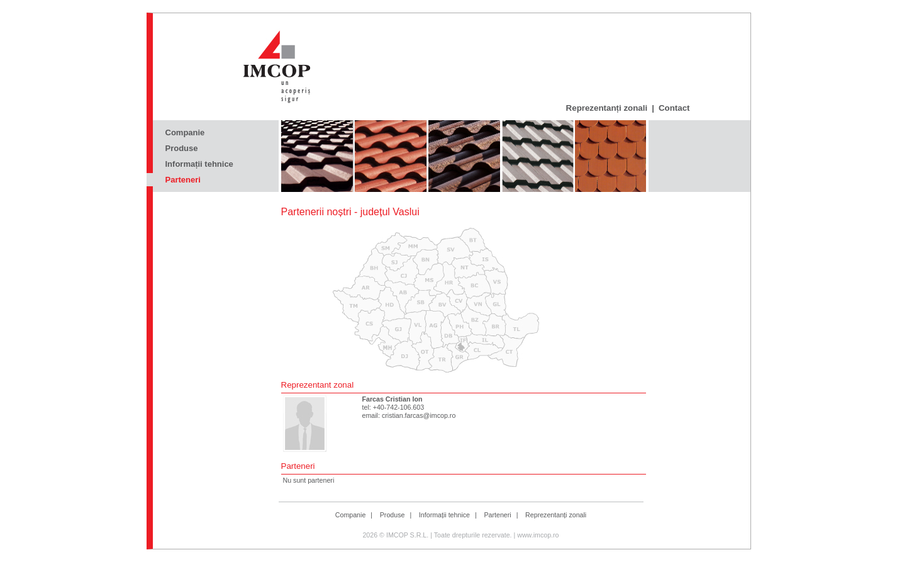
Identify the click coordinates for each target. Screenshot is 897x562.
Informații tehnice (199, 164)
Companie (185, 132)
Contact (674, 108)
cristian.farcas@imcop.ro (418, 415)
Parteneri (183, 179)
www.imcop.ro (538, 535)
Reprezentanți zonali (607, 108)
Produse (181, 148)
